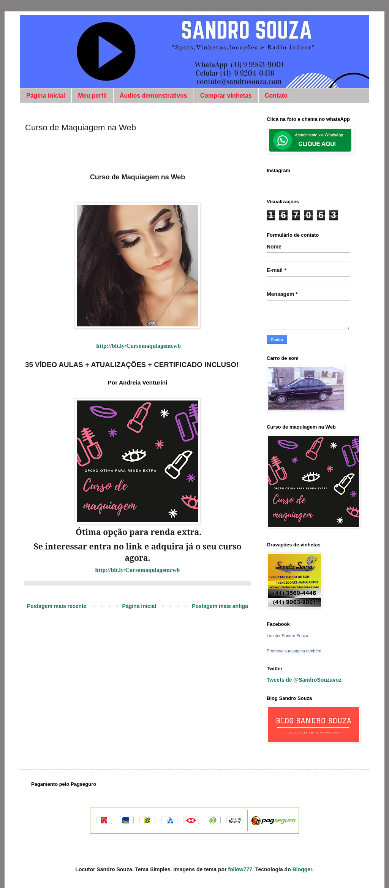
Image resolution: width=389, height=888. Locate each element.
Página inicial (45, 95)
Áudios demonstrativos (153, 95)
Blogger (302, 869)
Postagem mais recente (56, 606)
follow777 (240, 869)
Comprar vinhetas (226, 95)
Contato (276, 95)
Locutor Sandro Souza (287, 635)
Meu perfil (92, 95)
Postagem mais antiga (220, 606)
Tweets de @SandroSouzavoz (304, 680)
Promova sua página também (294, 651)
